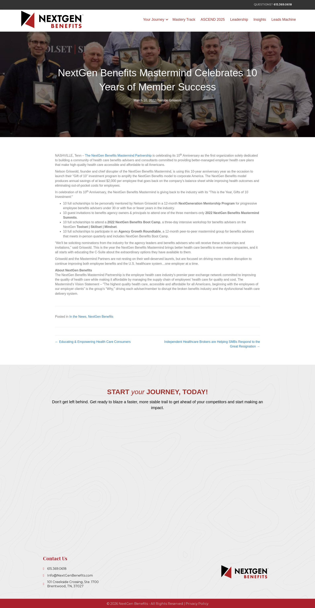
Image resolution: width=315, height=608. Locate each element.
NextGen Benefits (100, 316)
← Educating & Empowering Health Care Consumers (93, 341)
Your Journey (153, 20)
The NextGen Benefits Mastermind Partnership (118, 155)
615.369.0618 (283, 4)
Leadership (239, 20)
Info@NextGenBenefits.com (70, 575)
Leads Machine (283, 20)
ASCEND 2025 (213, 20)
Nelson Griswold (169, 100)
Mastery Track (184, 20)
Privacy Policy (197, 604)
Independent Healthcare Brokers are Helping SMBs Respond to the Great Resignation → (212, 344)
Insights (260, 20)
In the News (77, 316)
